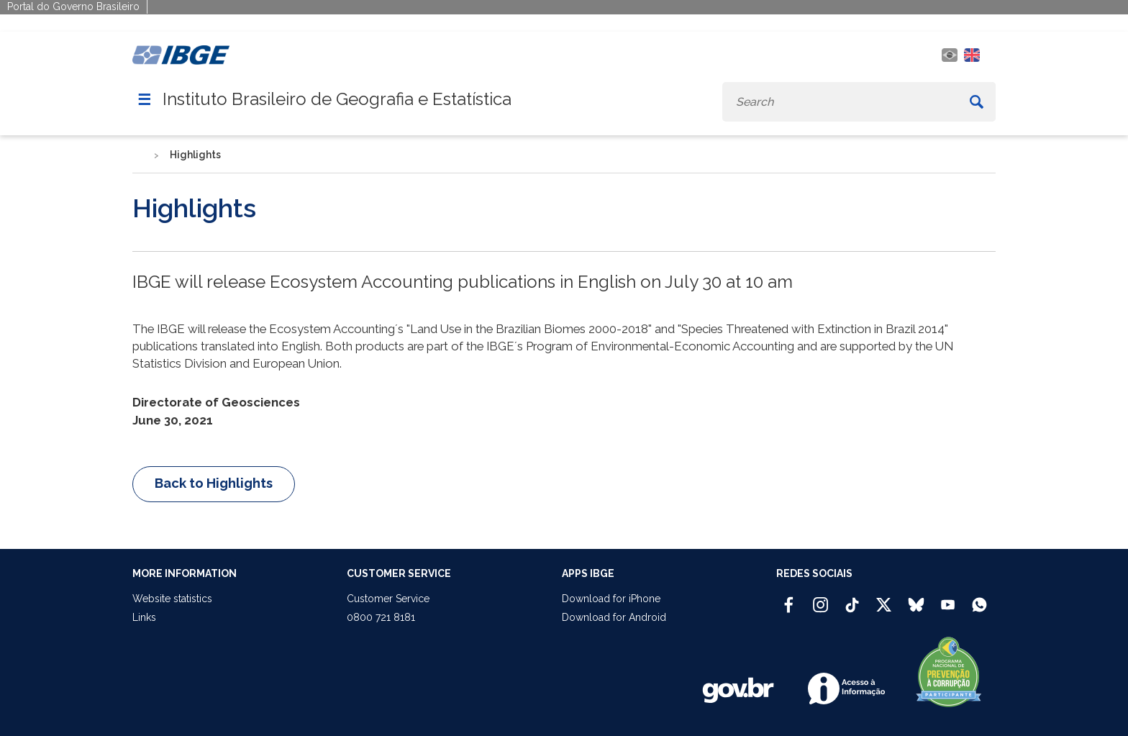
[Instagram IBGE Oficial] (820, 598)
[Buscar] (977, 102)
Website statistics (172, 598)
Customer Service (388, 598)
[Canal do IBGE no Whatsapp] (979, 598)
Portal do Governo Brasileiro (73, 6)
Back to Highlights (214, 483)
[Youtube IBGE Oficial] (947, 598)
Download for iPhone (611, 598)
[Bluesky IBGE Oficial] (916, 598)
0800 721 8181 (381, 617)
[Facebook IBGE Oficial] (788, 598)
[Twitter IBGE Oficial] (883, 604)
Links (144, 617)
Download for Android (614, 617)
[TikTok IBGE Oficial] (852, 598)
